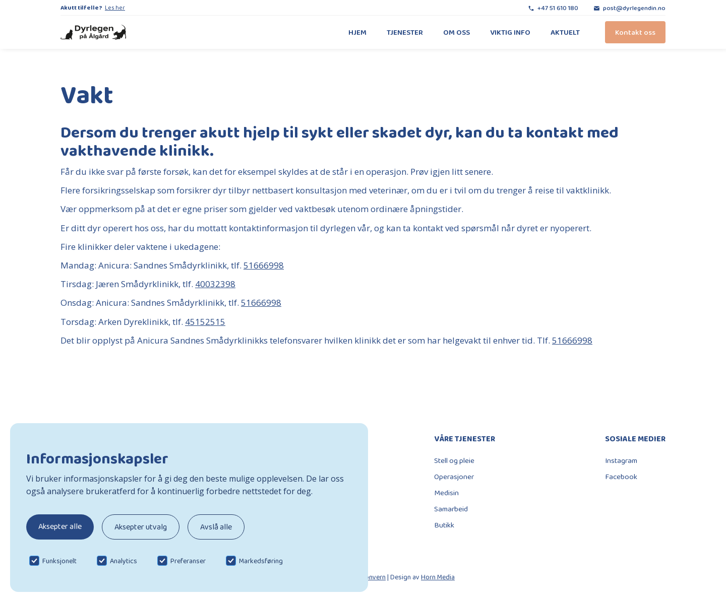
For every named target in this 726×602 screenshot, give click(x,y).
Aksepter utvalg (140, 526)
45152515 (205, 321)
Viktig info (510, 32)
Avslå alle (216, 526)
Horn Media (438, 577)
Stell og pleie (454, 460)
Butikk (444, 524)
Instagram (621, 460)
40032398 (215, 284)
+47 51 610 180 (557, 8)
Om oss (456, 32)
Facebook (621, 476)
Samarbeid (451, 508)
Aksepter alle (60, 526)
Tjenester (405, 32)
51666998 (264, 265)
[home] (93, 32)
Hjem (357, 32)
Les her (115, 7)
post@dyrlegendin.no (634, 8)
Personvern (368, 577)
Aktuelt (565, 32)
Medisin (446, 492)
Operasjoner (454, 476)
